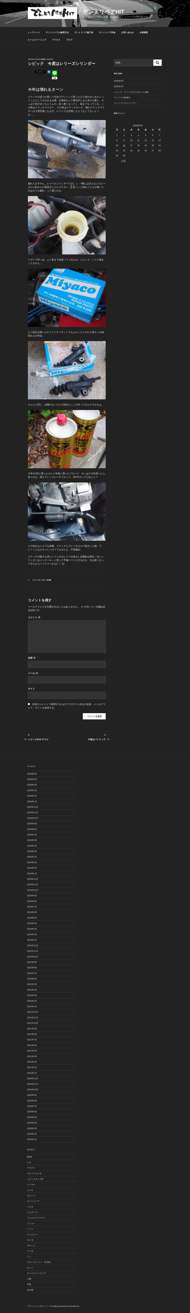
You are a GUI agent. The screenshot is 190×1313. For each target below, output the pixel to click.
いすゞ (30, 1162)
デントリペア (33, 1201)
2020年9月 (32, 1095)
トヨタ (30, 1207)
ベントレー (32, 1234)
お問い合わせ (127, 32)
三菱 (29, 1279)
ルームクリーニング (37, 40)
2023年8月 (32, 901)
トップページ (34, 32)
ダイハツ (31, 1195)
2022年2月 (32, 1001)
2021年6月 (32, 1045)
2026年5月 (119, 86)
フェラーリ (32, 1212)
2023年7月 (32, 907)
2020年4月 (32, 1123)
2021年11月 (32, 1017)
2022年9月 (32, 962)
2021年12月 (32, 1012)
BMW (29, 1157)
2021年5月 (32, 1051)
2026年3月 (32, 790)
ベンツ (30, 1229)
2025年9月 (32, 823)
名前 (32, 658)
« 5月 (123, 161)
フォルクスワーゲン (36, 1218)
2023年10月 (32, 890)
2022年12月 (32, 945)
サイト (31, 688)
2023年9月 (32, 895)
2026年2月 (32, 796)
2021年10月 (32, 1023)
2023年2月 (32, 934)
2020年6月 (32, 1111)
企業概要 (144, 32)
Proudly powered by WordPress (64, 1306)
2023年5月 (32, 918)
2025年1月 (32, 857)
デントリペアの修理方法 (57, 32)
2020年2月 (32, 1134)
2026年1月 (32, 801)
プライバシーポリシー (37, 1306)
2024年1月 (32, 873)
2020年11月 (32, 1084)
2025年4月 (32, 846)
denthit (50, 59)
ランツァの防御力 (122, 97)
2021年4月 (32, 1056)
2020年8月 (32, 1100)
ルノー (30, 1267)
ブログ (69, 40)
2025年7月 (32, 834)
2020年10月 (32, 1089)
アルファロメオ (34, 1173)
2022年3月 (32, 995)
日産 (29, 1284)
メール (33, 673)
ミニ (29, 1256)
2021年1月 (32, 1073)
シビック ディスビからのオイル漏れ (131, 92)
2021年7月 (32, 1039)
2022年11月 (32, 951)
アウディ (31, 1168)
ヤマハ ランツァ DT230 (38, 1262)
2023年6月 (32, 912)
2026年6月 (119, 81)
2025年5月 (32, 840)
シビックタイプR (38, 580)
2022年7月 (32, 973)
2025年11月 (32, 812)
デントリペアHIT (103, 12)
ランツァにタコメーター (125, 103)
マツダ (30, 1251)
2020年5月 (32, 1117)
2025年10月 (32, 818)
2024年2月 (32, 868)
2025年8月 (32, 829)
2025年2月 (32, 851)
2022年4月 (32, 990)
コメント (34, 617)
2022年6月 (32, 979)
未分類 (48, 580)
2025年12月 (32, 807)
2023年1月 (32, 940)
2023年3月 (32, 929)
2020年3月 (32, 1128)
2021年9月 (32, 1028)
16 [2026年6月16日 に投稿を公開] (124, 145)
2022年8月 (32, 967)
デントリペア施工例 (83, 32)
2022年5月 (32, 984)
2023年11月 (32, 884)
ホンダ (30, 1240)
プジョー (31, 1223)
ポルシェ (31, 1245)
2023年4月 (32, 923)
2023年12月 (32, 879)
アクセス (56, 40)
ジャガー (31, 1184)
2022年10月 (32, 956)
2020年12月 (32, 1078)
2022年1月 (32, 1006)
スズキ (30, 1190)
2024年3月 (32, 862)
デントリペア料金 (107, 32)
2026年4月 (32, 785)
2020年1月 (32, 1139)
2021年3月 (32, 1062)
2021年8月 (32, 1034)
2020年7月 (32, 1106)
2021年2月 (32, 1067)
